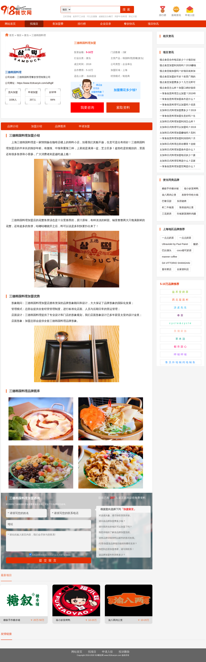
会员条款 (67, 555)
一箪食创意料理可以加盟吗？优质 (177, 104)
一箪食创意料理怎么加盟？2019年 (178, 93)
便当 (26, 35)
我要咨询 (87, 107)
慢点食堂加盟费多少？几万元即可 (177, 82)
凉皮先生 (180, 307)
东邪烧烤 (181, 201)
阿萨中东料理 (121, 16)
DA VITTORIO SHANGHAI (176, 263)
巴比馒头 (166, 250)
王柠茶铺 (67, 16)
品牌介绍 (12, 126)
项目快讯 (153, 23)
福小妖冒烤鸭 (63, 620)
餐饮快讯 (129, 23)
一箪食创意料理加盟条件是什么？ (177, 99)
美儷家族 (180, 330)
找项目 (34, 23)
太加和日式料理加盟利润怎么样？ (177, 121)
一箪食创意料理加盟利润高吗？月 (177, 138)
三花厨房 (166, 213)
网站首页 (10, 23)
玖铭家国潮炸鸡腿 (186, 213)
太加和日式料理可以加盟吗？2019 (178, 127)
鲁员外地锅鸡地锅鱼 (180, 362)
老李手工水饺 (79, 16)
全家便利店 (183, 269)
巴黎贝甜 (166, 201)
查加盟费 (57, 23)
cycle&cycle (180, 323)
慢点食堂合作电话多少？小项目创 (177, 59)
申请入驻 (107, 651)
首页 (11, 35)
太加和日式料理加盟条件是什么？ (177, 149)
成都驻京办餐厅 (106, 16)
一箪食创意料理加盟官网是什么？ (177, 166)
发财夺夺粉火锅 (190, 194)
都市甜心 (180, 346)
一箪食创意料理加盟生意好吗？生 (177, 115)
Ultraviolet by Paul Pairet (175, 244)
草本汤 (181, 338)
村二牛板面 (168, 207)
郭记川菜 (133, 16)
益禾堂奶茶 (180, 291)
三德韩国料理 (38, 35)
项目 (19, 35)
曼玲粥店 (166, 269)
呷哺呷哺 (180, 354)
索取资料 (123, 107)
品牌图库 (60, 126)
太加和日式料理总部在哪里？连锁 (177, 144)
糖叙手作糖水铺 (11, 620)
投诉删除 (124, 651)
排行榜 (82, 23)
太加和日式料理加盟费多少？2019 (178, 110)
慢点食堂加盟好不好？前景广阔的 (177, 76)
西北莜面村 (180, 299)
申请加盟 (84, 126)
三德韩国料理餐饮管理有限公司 (33, 77)
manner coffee (169, 256)
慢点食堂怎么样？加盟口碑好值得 (177, 87)
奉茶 (180, 315)
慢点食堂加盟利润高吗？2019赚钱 (178, 65)
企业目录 (105, 23)
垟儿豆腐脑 (92, 16)
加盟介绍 (36, 126)
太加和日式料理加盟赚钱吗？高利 (177, 132)
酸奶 (195, 244)
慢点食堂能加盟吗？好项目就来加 (177, 71)
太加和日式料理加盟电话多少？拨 (177, 155)
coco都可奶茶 (184, 250)
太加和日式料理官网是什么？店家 (177, 160)
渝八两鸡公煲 (115, 620)
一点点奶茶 (168, 237)
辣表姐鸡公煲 (186, 207)
